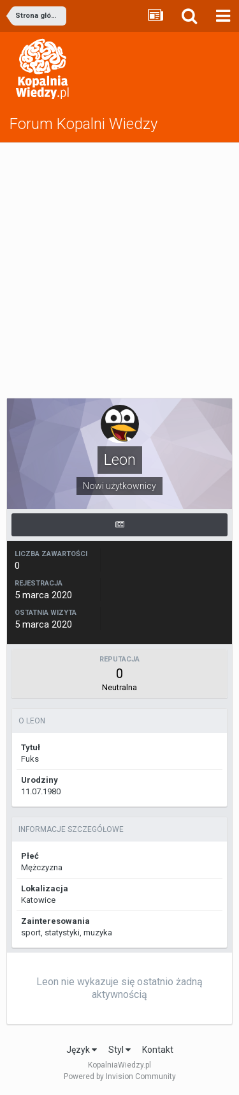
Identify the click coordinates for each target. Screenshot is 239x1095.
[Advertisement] (119, 269)
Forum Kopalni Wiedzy (83, 124)
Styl (119, 1050)
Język (81, 1050)
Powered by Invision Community (120, 1076)
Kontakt (157, 1050)
